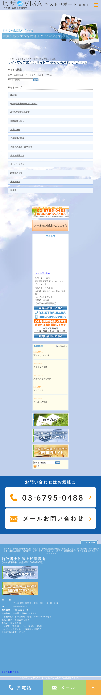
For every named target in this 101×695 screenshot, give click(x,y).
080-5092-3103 (21, 610)
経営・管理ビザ (17, 155)
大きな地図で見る (42, 273)
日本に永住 (15, 129)
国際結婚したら (17, 121)
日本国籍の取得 (17, 138)
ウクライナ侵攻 (40, 367)
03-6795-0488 (20, 606)
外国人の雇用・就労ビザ (21, 147)
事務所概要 (15, 181)
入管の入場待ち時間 (42, 379)
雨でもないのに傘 (41, 355)
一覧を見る (62, 346)
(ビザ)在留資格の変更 (20, 112)
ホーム (7, 549)
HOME (13, 95)
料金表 (13, 190)
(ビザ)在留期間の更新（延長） (23, 103)
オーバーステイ (17, 164)
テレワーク (38, 390)
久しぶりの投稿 (40, 402)
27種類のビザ (16, 173)
